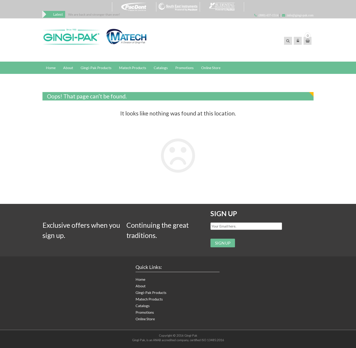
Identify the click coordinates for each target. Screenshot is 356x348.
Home (51, 67)
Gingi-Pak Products (96, 67)
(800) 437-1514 (269, 15)
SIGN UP (223, 213)
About (68, 67)
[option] (94, 14)
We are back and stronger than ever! (94, 14)
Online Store (210, 67)
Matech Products (132, 67)
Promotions (184, 67)
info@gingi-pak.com (300, 15)
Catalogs (161, 67)
